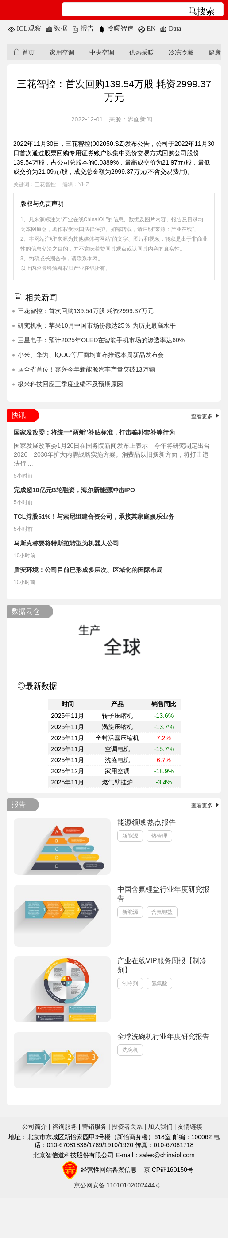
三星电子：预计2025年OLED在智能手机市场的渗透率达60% (101, 340)
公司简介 (34, 1126)
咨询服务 (64, 1126)
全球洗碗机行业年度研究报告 (163, 1036)
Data (170, 28)
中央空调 (101, 52)
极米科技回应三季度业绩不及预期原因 (70, 384)
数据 (57, 28)
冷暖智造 (116, 28)
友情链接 (190, 1126)
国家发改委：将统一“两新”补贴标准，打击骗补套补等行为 (94, 432)
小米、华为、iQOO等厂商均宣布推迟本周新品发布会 (91, 354)
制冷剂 (130, 983)
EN (147, 28)
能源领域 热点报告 (146, 822)
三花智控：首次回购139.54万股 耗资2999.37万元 (86, 310)
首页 (24, 52)
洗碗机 (130, 1050)
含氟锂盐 (162, 912)
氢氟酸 (159, 983)
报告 (83, 28)
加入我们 (160, 1126)
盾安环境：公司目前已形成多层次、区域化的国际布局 (88, 569)
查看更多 (206, 416)
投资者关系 (127, 1126)
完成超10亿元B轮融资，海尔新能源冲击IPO (74, 490)
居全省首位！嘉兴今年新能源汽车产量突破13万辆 (86, 369)
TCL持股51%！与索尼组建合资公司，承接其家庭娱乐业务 (94, 516)
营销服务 (94, 1126)
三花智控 (45, 184)
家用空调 (62, 52)
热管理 (159, 836)
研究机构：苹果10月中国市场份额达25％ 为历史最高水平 (97, 325)
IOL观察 (24, 28)
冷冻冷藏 (181, 52)
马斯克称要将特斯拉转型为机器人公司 (66, 543)
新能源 (130, 836)
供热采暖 (141, 52)
